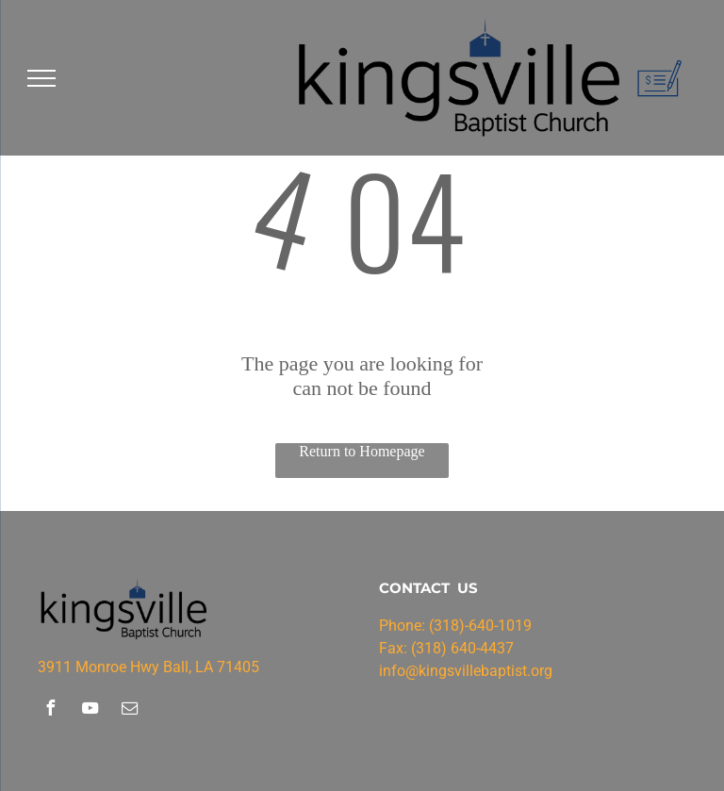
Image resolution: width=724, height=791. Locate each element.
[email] (129, 710)
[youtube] (89, 710)
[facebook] (50, 710)
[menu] (41, 78)
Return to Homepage (361, 451)
